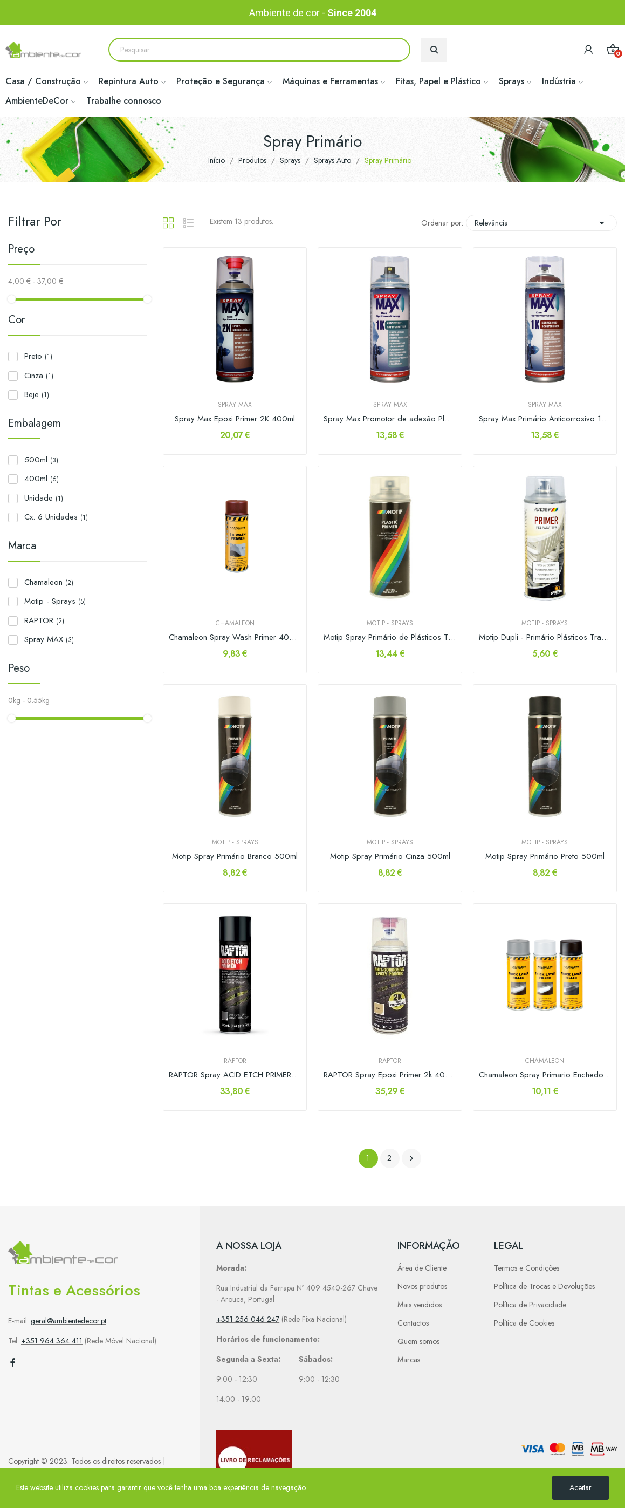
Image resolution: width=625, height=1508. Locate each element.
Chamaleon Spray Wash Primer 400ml (235, 637)
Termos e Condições (526, 1268)
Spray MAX (49, 639)
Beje (36, 394)
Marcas (408, 1359)
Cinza (38, 375)
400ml (41, 479)
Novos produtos (422, 1286)
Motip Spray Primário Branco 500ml (235, 856)
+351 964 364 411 (52, 1340)
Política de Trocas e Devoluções (544, 1286)
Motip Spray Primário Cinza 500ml (390, 856)
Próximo (411, 1158)
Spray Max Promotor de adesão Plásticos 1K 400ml (390, 419)
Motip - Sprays (55, 601)
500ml (41, 460)
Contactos (413, 1323)
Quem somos (418, 1341)
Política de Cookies (524, 1323)
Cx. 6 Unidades (56, 517)
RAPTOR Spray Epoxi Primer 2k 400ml (390, 1075)
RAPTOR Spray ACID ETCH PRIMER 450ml (235, 1075)
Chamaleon (48, 582)
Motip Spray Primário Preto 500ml (545, 856)
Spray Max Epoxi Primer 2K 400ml (235, 419)
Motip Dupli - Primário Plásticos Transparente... (545, 637)
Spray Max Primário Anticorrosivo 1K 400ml (545, 419)
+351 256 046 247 (247, 1319)
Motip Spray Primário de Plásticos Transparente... (390, 637)
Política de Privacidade (530, 1304)
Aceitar (580, 1487)
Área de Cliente (422, 1268)
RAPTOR (44, 620)
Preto (38, 356)
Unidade (43, 498)
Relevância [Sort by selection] (541, 222)
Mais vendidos (419, 1304)
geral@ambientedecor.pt (68, 1320)
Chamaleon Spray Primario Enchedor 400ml (545, 1075)
